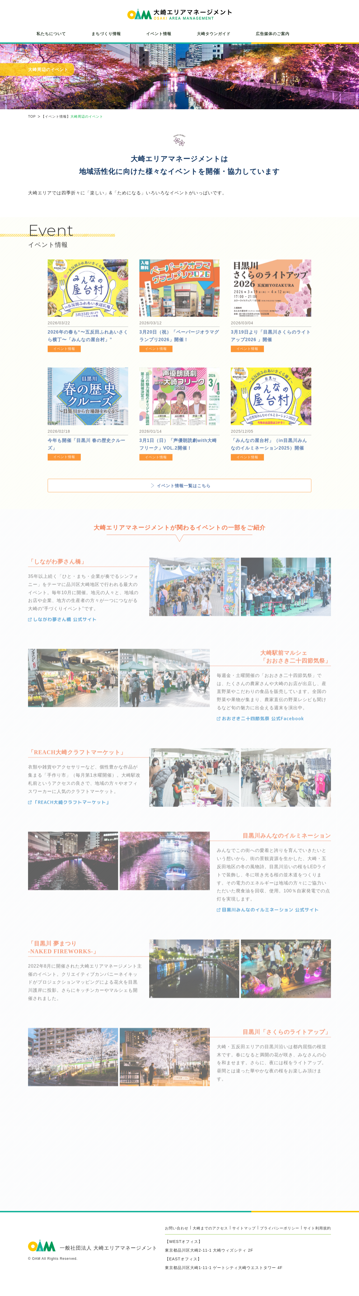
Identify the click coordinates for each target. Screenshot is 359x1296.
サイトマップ (244, 1228)
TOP (32, 116)
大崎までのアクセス (210, 1228)
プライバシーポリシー (279, 1228)
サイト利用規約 (317, 1228)
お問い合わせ (176, 1228)
